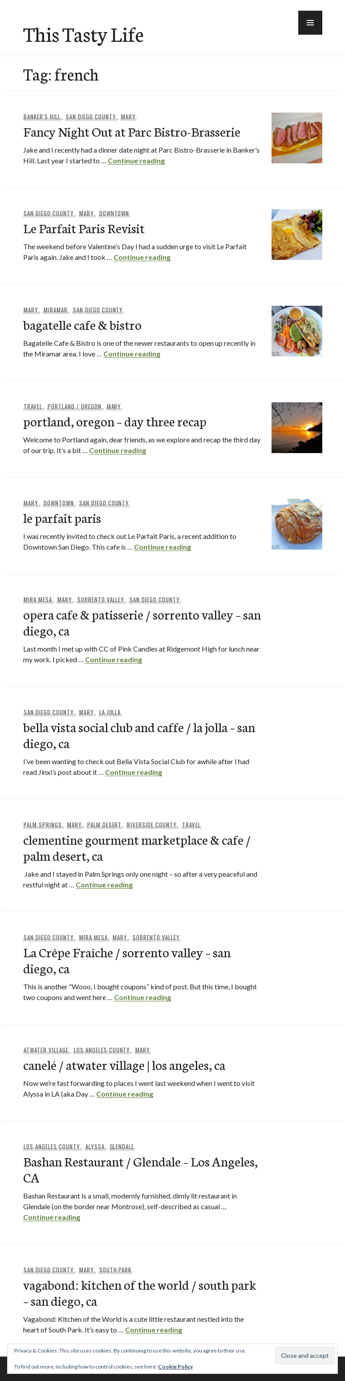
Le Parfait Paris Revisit (84, 228)
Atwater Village (46, 1049)
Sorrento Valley (101, 599)
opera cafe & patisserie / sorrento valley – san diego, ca (142, 622)
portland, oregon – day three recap (115, 421)
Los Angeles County (102, 1049)
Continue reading (136, 160)
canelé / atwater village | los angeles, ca (124, 1064)
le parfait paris (62, 517)
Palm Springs (43, 824)
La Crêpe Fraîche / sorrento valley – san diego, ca (127, 960)
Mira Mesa (38, 599)
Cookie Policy (175, 1366)
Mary (128, 116)
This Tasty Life (83, 33)
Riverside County (152, 824)
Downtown (114, 213)
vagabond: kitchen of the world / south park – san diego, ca (139, 1292)
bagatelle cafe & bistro (82, 324)
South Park (115, 1269)
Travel (33, 406)
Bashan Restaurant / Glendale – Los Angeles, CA (140, 1169)
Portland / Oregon (74, 406)
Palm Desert (104, 824)
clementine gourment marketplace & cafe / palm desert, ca (137, 847)
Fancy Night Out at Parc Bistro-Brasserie (131, 131)
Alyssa (95, 1146)
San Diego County (91, 116)
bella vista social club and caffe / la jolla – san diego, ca (139, 734)
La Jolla (110, 712)
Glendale (122, 1146)
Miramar (56, 309)
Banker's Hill (42, 116)
